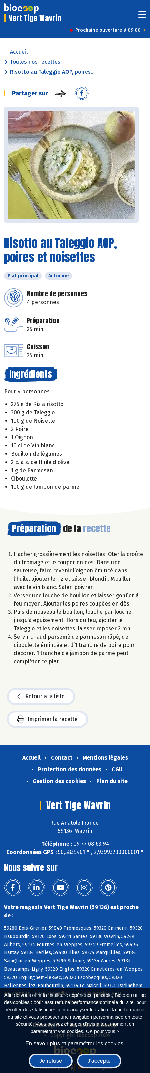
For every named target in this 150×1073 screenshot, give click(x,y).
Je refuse (50, 1061)
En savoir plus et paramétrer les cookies (74, 1043)
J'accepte (99, 1061)
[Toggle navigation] (142, 16)
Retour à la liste (41, 696)
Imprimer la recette (47, 719)
